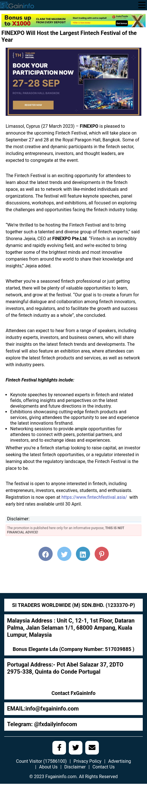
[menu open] (142, 5)
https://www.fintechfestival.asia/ (94, 497)
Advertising (119, 761)
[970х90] (73, 20)
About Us (48, 767)
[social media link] (59, 748)
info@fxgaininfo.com (52, 708)
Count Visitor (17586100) (41, 761)
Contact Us (103, 767)
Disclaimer (75, 767)
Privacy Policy (88, 761)
